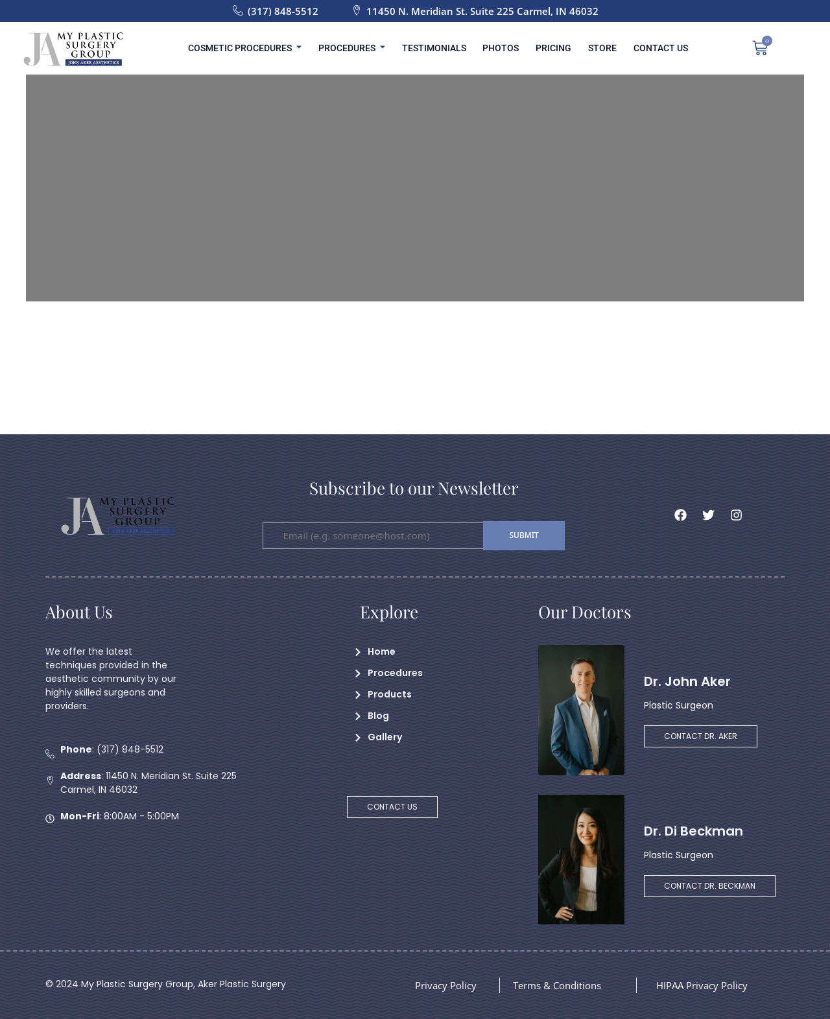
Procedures (359, 48)
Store (594, 48)
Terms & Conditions (561, 985)
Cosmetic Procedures (256, 48)
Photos (500, 48)
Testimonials (437, 48)
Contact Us (649, 48)
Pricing (549, 48)
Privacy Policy (448, 985)
